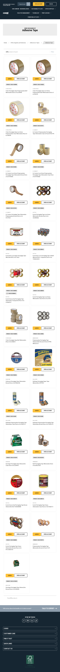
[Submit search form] (28, 4)
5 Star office (8, 88)
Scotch (34, 212)
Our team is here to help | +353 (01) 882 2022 (9, 5)
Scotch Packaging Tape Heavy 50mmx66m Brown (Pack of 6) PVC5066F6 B (13, 547)
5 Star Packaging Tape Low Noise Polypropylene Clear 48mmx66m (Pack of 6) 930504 (16, 133)
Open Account (38, 4)
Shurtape (8, 461)
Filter (52, 52)
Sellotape (35, 379)
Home (5, 42)
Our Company (15, 9)
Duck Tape (8, 585)
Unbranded (35, 461)
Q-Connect (35, 130)
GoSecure (8, 379)
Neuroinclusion (24, 9)
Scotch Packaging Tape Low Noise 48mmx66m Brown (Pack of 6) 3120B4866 (41, 216)
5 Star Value (8, 338)
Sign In (51, 4)
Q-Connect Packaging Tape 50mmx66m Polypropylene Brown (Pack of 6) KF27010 (16, 216)
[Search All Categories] (24, 4)
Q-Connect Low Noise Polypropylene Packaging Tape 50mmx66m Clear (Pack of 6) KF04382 (43, 174)
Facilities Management (23, 13)
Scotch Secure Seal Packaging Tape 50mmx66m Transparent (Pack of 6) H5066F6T (15, 300)
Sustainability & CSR (37, 9)
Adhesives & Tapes (34, 42)
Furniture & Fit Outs (33, 17)
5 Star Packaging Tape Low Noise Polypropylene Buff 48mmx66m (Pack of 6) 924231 (43, 92)
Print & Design (46, 13)
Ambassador (35, 338)
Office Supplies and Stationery (18, 42)
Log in (9, 79)
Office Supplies (49, 9)
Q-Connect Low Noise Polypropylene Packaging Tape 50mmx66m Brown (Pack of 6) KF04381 (16, 174)
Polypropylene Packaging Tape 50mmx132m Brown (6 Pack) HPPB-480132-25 (42, 341)
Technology (35, 13)
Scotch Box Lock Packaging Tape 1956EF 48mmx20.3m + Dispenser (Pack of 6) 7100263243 (43, 257)
